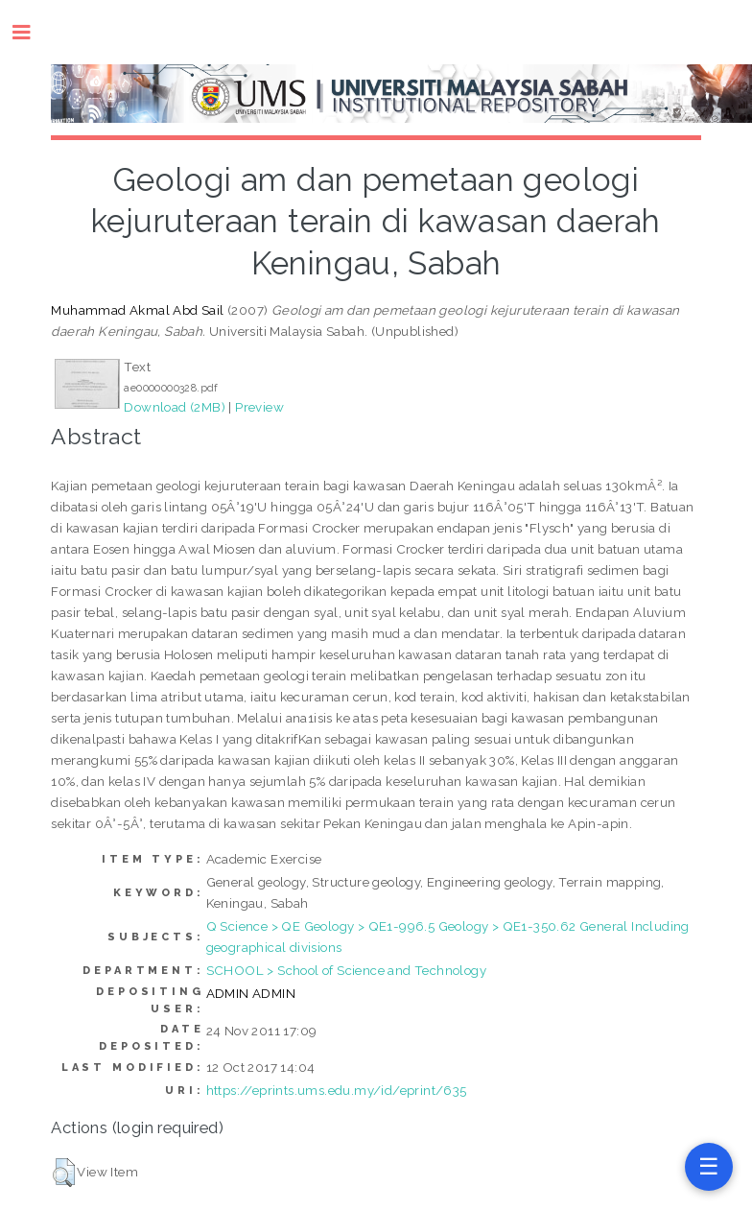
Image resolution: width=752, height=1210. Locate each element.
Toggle (31, 32)
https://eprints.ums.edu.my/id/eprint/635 (336, 1090)
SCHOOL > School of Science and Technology (346, 970)
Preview (259, 407)
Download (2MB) (174, 407)
